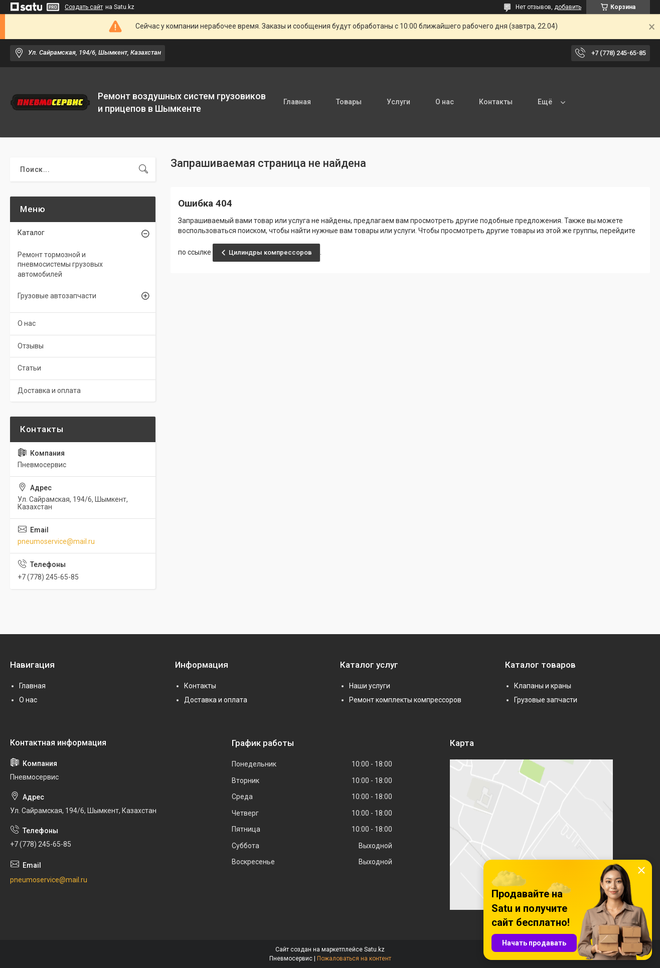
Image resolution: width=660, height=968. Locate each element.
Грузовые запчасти (545, 700)
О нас (444, 102)
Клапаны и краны (542, 686)
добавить (567, 7)
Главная (297, 102)
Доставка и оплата (49, 390)
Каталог (31, 233)
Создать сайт (84, 7)
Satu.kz (374, 949)
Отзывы (31, 346)
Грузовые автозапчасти (57, 296)
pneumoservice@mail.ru (56, 541)
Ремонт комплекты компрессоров (405, 700)
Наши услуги (369, 686)
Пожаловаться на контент (354, 958)
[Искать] (143, 169)
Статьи (29, 368)
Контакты (496, 102)
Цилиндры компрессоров (270, 252)
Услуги (398, 102)
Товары (349, 102)
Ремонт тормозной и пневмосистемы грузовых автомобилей (60, 264)
